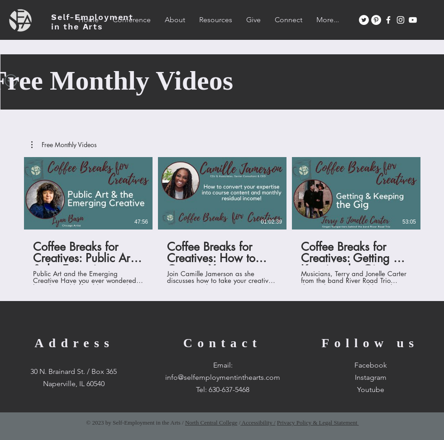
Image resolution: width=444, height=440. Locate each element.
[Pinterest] (376, 20)
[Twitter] (364, 20)
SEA (92, 21)
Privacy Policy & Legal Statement (318, 422)
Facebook (370, 365)
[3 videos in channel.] (222, 221)
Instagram (371, 377)
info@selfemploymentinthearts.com (222, 377)
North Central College (211, 422)
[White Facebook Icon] (388, 20)
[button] (64, 144)
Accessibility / (257, 422)
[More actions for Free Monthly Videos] (64, 144)
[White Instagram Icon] (401, 20)
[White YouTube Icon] (413, 20)
